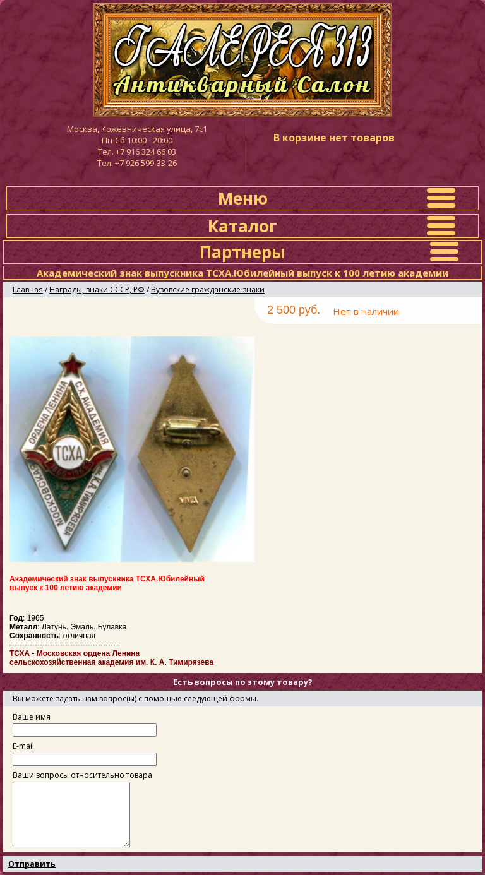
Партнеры (242, 252)
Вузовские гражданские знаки (208, 289)
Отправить (32, 864)
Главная (28, 289)
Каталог (242, 226)
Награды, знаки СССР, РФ (97, 289)
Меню (243, 198)
